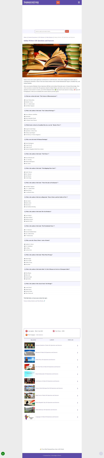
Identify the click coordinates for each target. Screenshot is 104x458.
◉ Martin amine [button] (27, 202)
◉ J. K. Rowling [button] (27, 159)
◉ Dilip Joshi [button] (27, 275)
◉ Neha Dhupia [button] (27, 273)
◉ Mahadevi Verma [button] (28, 101)
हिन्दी (58, 2)
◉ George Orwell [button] (28, 145)
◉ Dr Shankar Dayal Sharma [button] (30, 120)
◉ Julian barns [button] (27, 204)
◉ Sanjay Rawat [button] (27, 289)
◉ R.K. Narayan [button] (27, 174)
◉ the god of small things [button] (29, 128)
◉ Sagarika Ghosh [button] (28, 221)
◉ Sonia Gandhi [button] (27, 260)
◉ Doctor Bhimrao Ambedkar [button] (30, 114)
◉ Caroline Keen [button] (28, 250)
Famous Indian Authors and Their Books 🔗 (34, 301)
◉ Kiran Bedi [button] (27, 264)
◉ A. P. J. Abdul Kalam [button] (29, 103)
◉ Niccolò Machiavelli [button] (29, 157)
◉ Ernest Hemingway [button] (29, 143)
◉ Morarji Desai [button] (27, 190)
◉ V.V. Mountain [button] (28, 229)
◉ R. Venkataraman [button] (28, 235)
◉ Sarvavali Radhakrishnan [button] (30, 231)
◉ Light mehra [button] (27, 278)
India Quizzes (39, 334)
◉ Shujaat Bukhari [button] (28, 217)
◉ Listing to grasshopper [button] (29, 132)
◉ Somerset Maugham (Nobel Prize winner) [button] (34, 149)
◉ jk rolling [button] (26, 248)
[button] (3, 453)
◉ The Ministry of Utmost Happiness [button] (32, 134)
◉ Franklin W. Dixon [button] (29, 244)
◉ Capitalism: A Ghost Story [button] (30, 130)
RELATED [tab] (33, 340)
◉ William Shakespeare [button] (29, 161)
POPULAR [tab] (70, 339)
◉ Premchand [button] (27, 116)
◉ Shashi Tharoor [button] (28, 172)
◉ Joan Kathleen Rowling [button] (30, 206)
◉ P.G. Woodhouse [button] (28, 246)
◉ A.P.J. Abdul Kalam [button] (29, 233)
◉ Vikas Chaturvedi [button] (28, 293)
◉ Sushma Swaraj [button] (28, 262)
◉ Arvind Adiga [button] (27, 177)
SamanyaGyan (47, 455)
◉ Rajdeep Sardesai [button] (28, 219)
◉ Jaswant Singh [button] (28, 276)
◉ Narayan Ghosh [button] (28, 291)
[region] (52, 17)
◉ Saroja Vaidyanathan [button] (29, 100)
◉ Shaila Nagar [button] (27, 258)
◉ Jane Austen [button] (27, 163)
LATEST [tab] (52, 339)
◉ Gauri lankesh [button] (27, 215)
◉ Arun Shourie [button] (27, 176)
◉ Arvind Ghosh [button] (27, 287)
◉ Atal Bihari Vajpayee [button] (29, 105)
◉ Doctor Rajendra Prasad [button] (30, 118)
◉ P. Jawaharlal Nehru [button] (29, 192)
